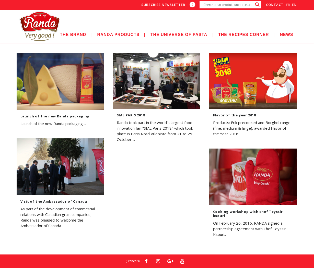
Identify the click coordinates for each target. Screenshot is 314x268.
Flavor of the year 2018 (234, 115)
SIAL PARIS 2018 (131, 115)
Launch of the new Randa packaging (55, 116)
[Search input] (227, 4)
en (294, 4)
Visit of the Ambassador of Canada (53, 201)
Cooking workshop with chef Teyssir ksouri (248, 213)
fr (288, 4)
